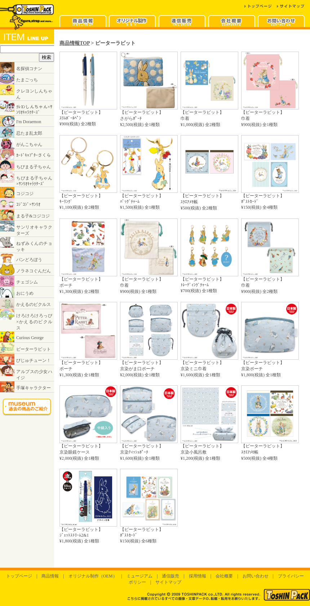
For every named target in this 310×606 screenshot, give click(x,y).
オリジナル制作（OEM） (92, 576)
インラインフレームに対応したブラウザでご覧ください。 (27, 228)
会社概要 (224, 576)
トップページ (19, 576)
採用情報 (197, 576)
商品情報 (50, 576)
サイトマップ (168, 582)
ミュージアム (139, 576)
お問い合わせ (256, 576)
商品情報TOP (74, 43)
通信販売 (170, 576)
